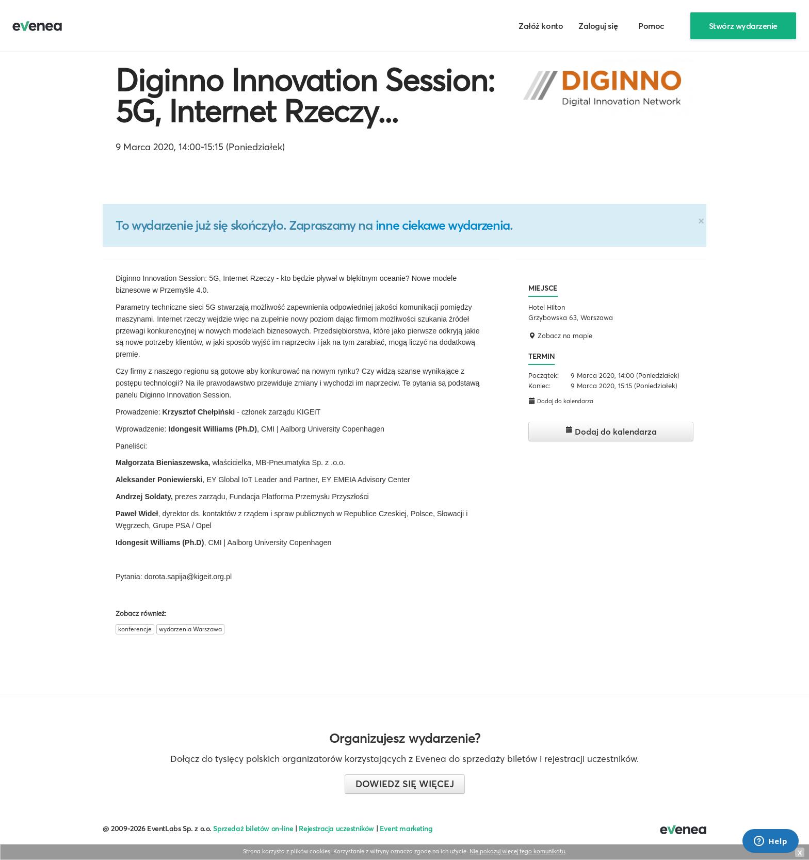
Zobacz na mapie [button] (560, 335)
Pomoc (651, 26)
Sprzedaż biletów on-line (253, 828)
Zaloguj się (598, 26)
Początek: (543, 375)
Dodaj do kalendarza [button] (560, 401)
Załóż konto (541, 26)
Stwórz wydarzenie (743, 26)
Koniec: (539, 385)
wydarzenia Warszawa (190, 629)
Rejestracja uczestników (336, 828)
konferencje (135, 629)
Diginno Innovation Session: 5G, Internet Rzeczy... (305, 95)
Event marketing (406, 828)
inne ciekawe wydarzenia (443, 225)
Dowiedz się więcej (404, 784)
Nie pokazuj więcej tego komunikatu (517, 851)
